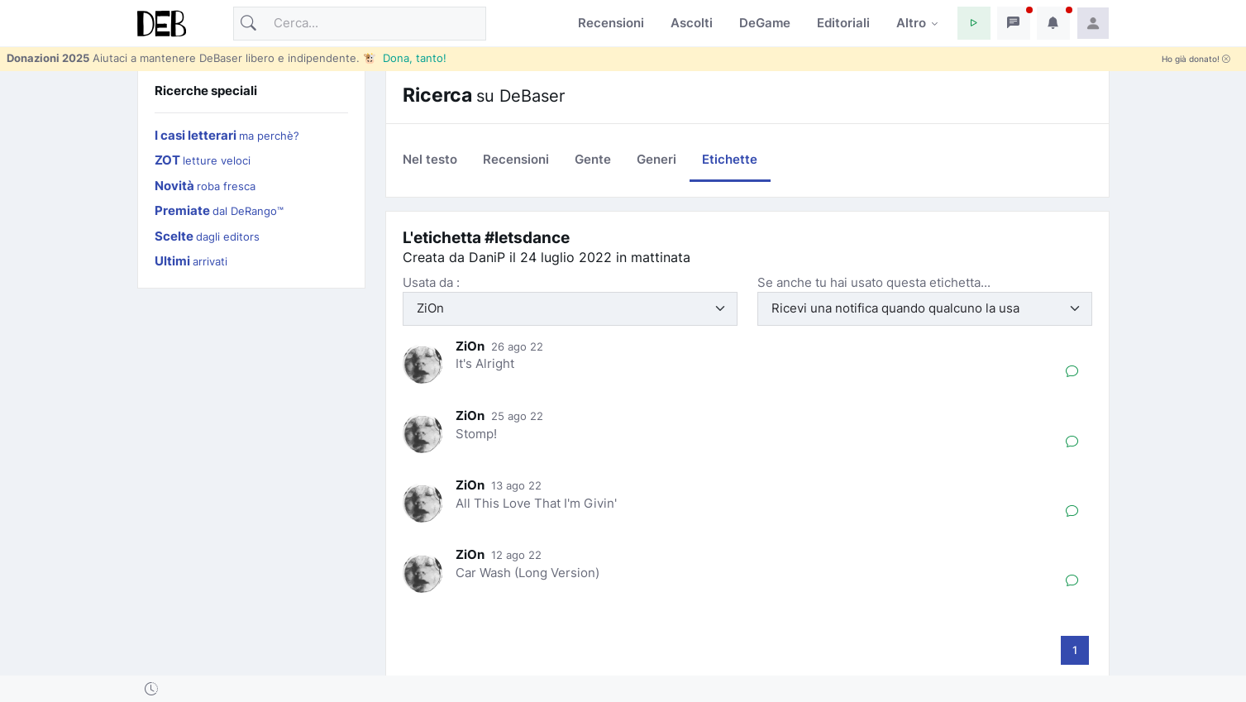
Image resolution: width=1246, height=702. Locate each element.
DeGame (764, 23)
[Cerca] (359, 24)
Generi (656, 159)
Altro (911, 23)
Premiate (219, 210)
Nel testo (430, 159)
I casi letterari (227, 135)
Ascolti (692, 23)
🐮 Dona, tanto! (404, 57)
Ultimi (191, 261)
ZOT (203, 160)
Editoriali (843, 23)
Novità (205, 185)
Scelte (207, 236)
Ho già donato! (1196, 59)
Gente (593, 159)
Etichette (729, 159)
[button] (974, 23)
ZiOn (470, 346)
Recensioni (611, 23)
